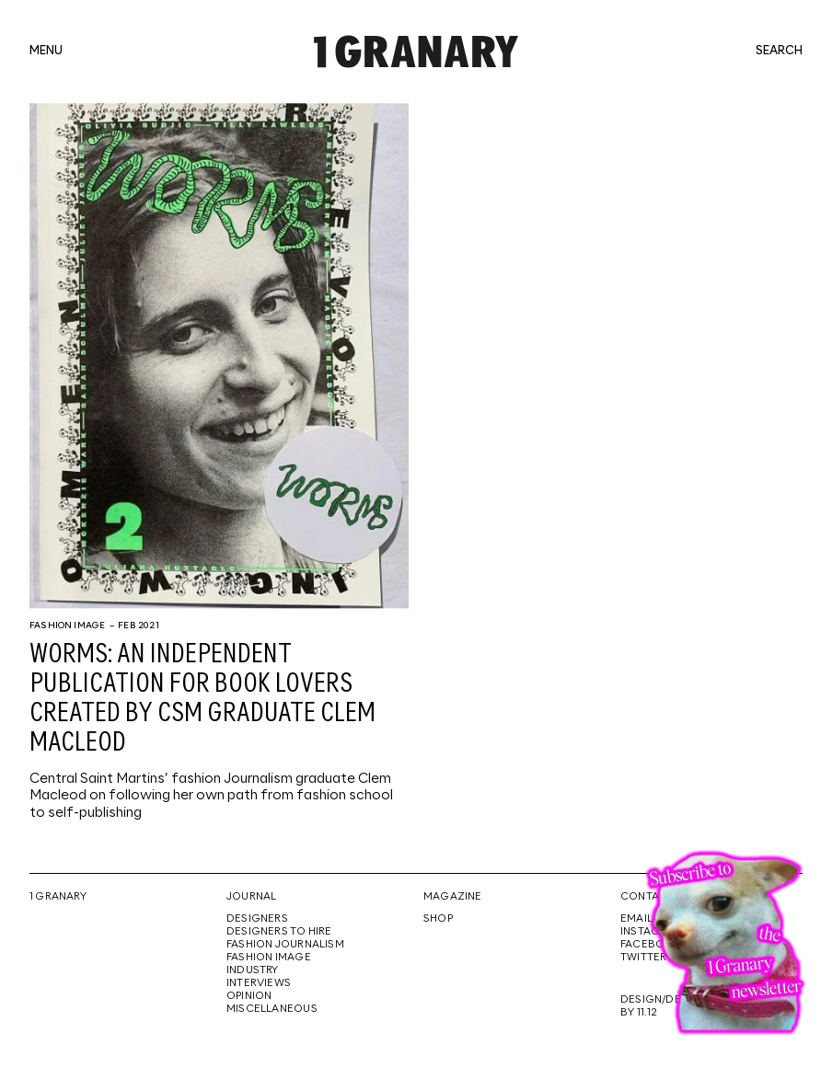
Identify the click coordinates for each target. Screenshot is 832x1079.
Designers (257, 918)
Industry (252, 970)
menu (46, 51)
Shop (438, 918)
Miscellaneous (272, 1009)
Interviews (258, 983)
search (779, 51)
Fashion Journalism (285, 944)
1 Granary (58, 896)
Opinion (249, 996)
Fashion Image (67, 625)
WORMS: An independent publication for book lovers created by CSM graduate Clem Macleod (202, 699)
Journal (251, 896)
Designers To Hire (279, 931)
